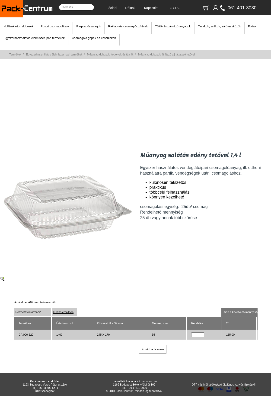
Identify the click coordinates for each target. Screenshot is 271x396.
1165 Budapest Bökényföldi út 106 (134, 384)
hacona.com (149, 381)
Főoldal (111, 8)
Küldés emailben (63, 312)
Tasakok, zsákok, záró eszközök (219, 26)
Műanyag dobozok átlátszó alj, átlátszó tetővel (166, 54)
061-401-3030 (242, 7)
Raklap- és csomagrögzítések (128, 26)
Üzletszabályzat (44, 391)
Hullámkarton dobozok (18, 26)
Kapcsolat (151, 8)
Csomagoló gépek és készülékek (94, 38)
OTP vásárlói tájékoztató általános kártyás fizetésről (223, 384)
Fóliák (252, 26)
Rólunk (130, 8)
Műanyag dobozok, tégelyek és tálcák (110, 54)
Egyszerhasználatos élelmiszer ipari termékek (34, 38)
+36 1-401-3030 (137, 388)
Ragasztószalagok (88, 26)
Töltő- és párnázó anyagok (173, 26)
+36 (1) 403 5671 (47, 388)
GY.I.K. (175, 8)
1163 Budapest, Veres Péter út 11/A (44, 384)
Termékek (15, 54)
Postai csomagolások (55, 26)
